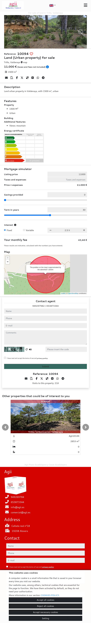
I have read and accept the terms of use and (27, 358)
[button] (5, 427)
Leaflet (63, 293)
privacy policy (42, 358)
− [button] (8, 262)
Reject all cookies (45, 605)
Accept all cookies (45, 599)
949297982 (38, 305)
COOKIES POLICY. (50, 595)
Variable (30, 230)
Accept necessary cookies (45, 612)
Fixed (9, 230)
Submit (45, 366)
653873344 (52, 305)
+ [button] (8, 258)
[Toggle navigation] (85, 5)
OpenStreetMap (73, 293)
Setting (45, 618)
